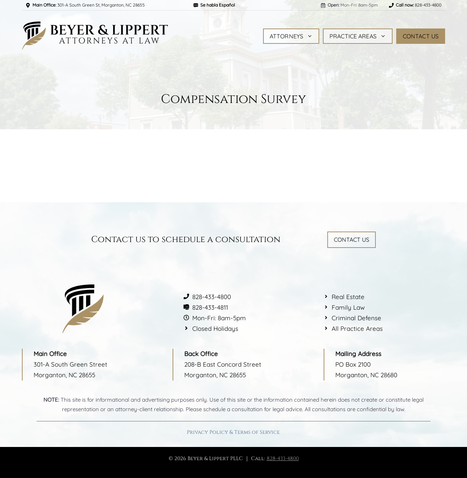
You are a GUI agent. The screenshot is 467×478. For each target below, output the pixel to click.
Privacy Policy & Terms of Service (233, 432)
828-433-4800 (283, 458)
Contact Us (421, 36)
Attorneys (291, 36)
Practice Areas (357, 36)
